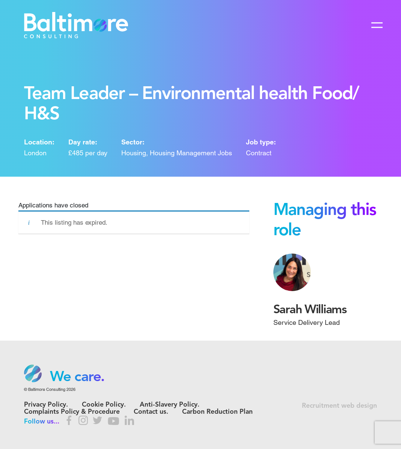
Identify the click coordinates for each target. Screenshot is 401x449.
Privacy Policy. (46, 405)
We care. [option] (77, 377)
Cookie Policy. (104, 405)
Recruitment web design (339, 406)
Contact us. (151, 412)
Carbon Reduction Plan (217, 412)
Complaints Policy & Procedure (72, 412)
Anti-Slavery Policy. (169, 405)
